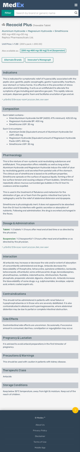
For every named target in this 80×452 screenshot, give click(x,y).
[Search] (76, 13)
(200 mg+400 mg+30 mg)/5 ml (43, 50)
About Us (40, 425)
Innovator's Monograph (39, 60)
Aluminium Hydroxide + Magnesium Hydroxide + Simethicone (35, 31)
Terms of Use (40, 442)
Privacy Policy (40, 430)
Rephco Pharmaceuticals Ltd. (18, 37)
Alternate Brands (13, 60)
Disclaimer (40, 436)
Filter (8, 13)
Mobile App (40, 447)
